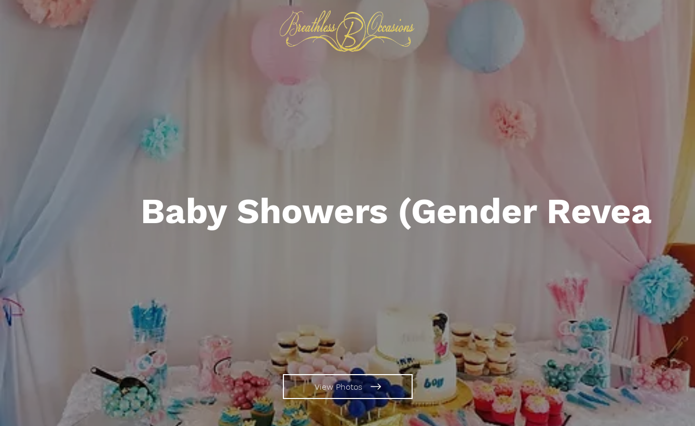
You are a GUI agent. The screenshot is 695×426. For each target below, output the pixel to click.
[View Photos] (348, 386)
